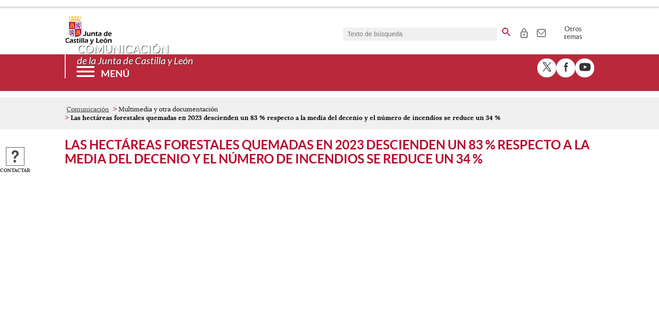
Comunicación (88, 109)
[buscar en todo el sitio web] (506, 30)
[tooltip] (524, 32)
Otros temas (573, 32)
